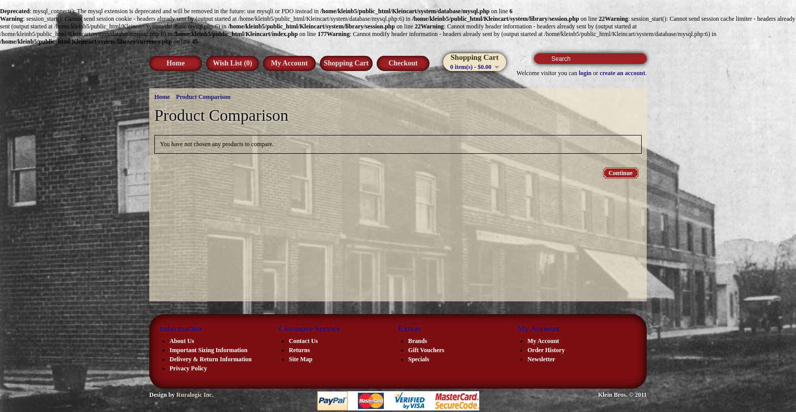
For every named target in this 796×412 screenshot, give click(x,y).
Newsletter (541, 359)
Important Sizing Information (208, 350)
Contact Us (303, 341)
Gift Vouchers (426, 350)
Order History (546, 350)
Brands (417, 341)
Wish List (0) (232, 63)
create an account (622, 73)
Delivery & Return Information (211, 359)
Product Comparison (203, 96)
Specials (418, 359)
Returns (299, 350)
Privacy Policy (188, 368)
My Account (289, 63)
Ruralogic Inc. (194, 394)
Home (176, 63)
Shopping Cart (346, 63)
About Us (182, 341)
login (585, 73)
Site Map (300, 359)
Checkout (403, 63)
